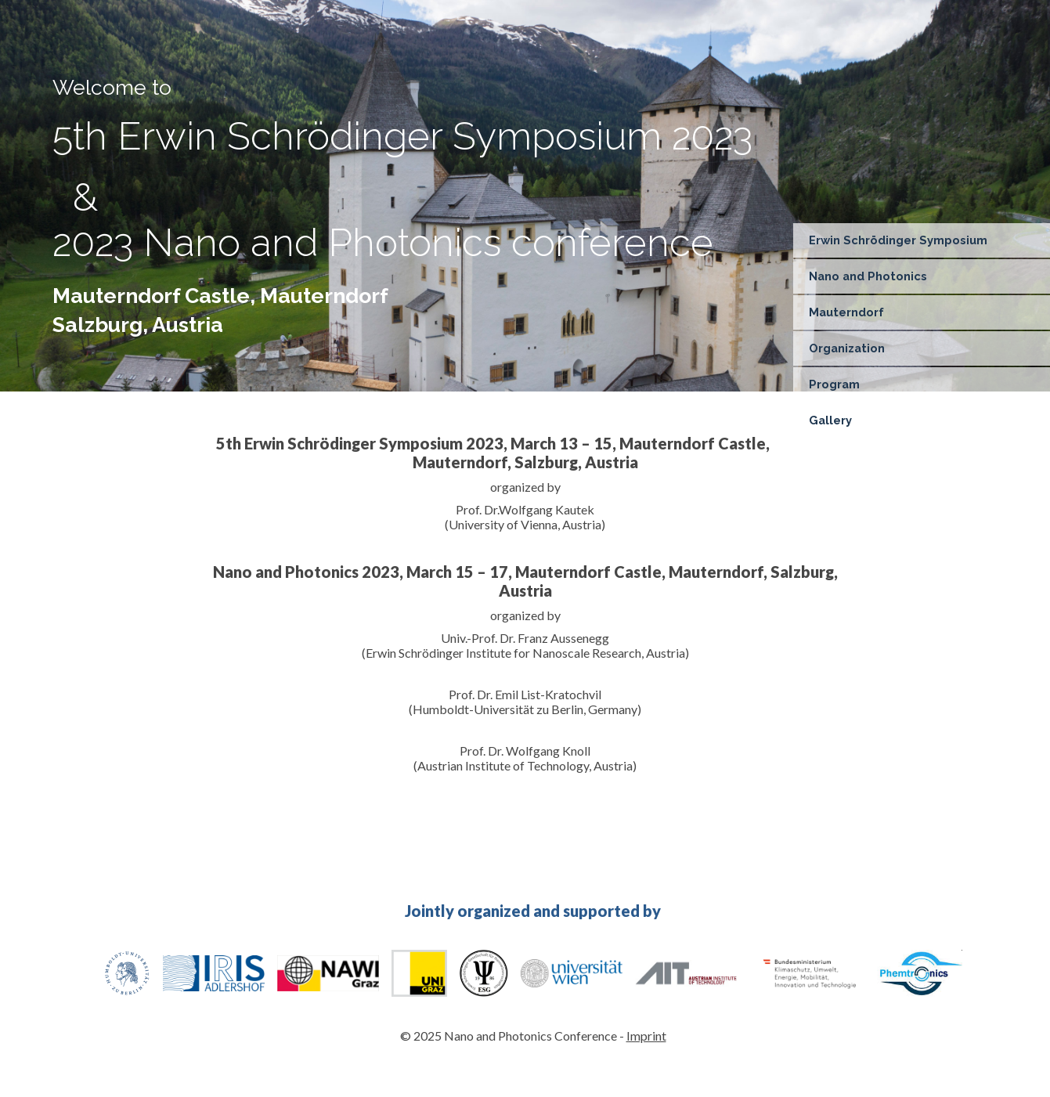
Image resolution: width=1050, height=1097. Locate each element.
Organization (847, 348)
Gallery (830, 420)
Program (834, 384)
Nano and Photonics (868, 276)
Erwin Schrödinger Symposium (898, 240)
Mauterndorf (846, 312)
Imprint (646, 1035)
